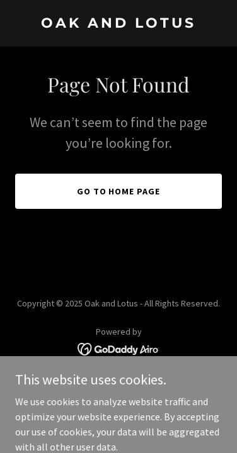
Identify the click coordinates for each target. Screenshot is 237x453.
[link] (118, 24)
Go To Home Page (119, 191)
